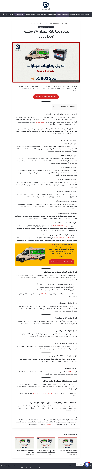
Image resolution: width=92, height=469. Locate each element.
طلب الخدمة (19, 14)
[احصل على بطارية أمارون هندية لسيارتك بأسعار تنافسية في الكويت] (46, 443)
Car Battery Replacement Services (36, 14)
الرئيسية (87, 14)
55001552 (43, 294)
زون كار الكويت (40, 122)
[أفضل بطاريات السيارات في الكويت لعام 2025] (24, 443)
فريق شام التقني (6, 465)
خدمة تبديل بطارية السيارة (77, 14)
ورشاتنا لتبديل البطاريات (63, 14)
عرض (55, 106)
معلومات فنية (52, 14)
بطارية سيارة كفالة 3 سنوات (61, 226)
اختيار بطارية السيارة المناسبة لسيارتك (43, 393)
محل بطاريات (70, 371)
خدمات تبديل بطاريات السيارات (53, 23)
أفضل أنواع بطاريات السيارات (61, 237)
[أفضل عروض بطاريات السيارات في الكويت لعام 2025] (67, 443)
